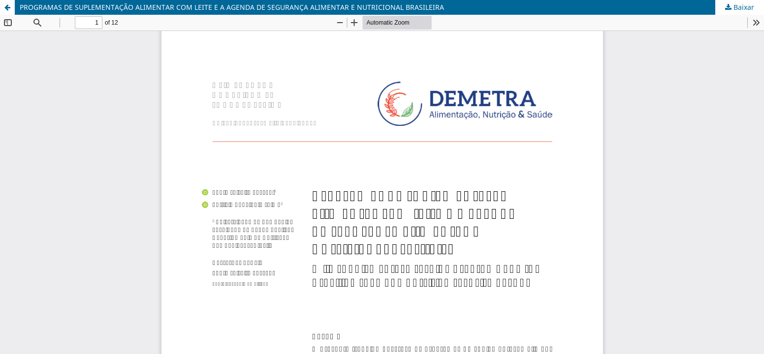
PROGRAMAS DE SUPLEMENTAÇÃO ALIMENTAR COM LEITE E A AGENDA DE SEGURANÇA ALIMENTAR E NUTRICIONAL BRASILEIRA (232, 7)
